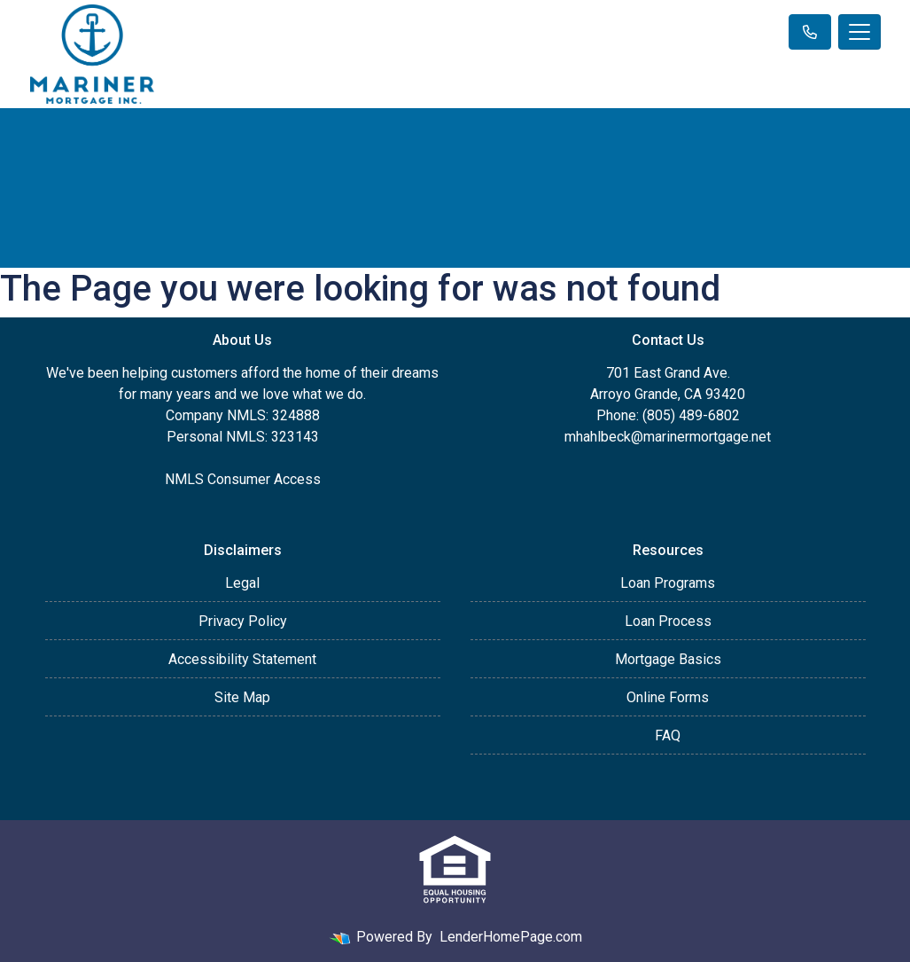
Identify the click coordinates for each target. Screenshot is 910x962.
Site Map (242, 697)
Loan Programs (667, 583)
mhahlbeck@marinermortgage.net (667, 436)
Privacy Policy (242, 621)
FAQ (668, 735)
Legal (242, 583)
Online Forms (667, 697)
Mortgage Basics (668, 659)
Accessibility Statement (242, 659)
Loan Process (668, 621)
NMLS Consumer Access (243, 479)
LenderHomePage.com (510, 936)
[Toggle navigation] (859, 32)
